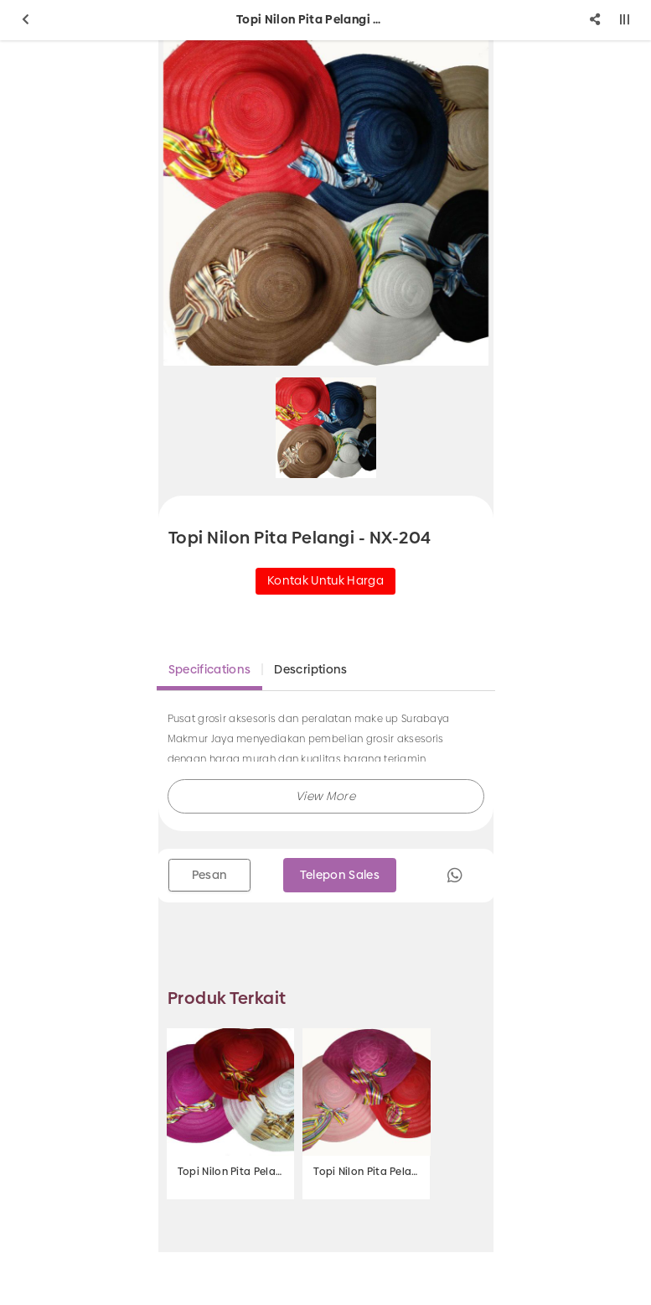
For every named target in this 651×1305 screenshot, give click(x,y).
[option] (326, 203)
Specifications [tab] (209, 669)
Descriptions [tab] (310, 669)
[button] (326, 796)
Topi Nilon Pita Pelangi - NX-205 (366, 1171)
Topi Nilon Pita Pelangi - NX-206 (230, 1171)
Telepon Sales (340, 874)
